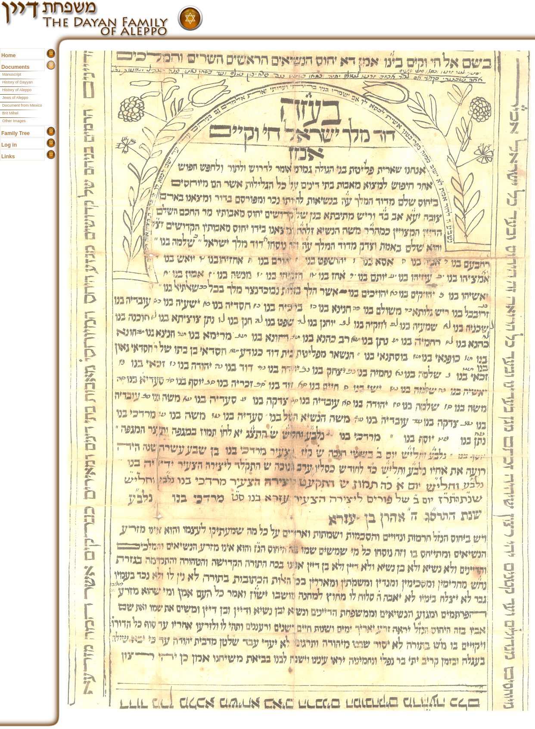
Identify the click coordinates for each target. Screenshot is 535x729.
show (51, 53)
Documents (15, 67)
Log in (9, 145)
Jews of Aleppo (15, 97)
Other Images (14, 121)
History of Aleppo (16, 90)
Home (8, 55)
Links (8, 157)
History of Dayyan (17, 82)
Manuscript (11, 74)
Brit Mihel (10, 113)
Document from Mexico (22, 105)
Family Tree (15, 133)
